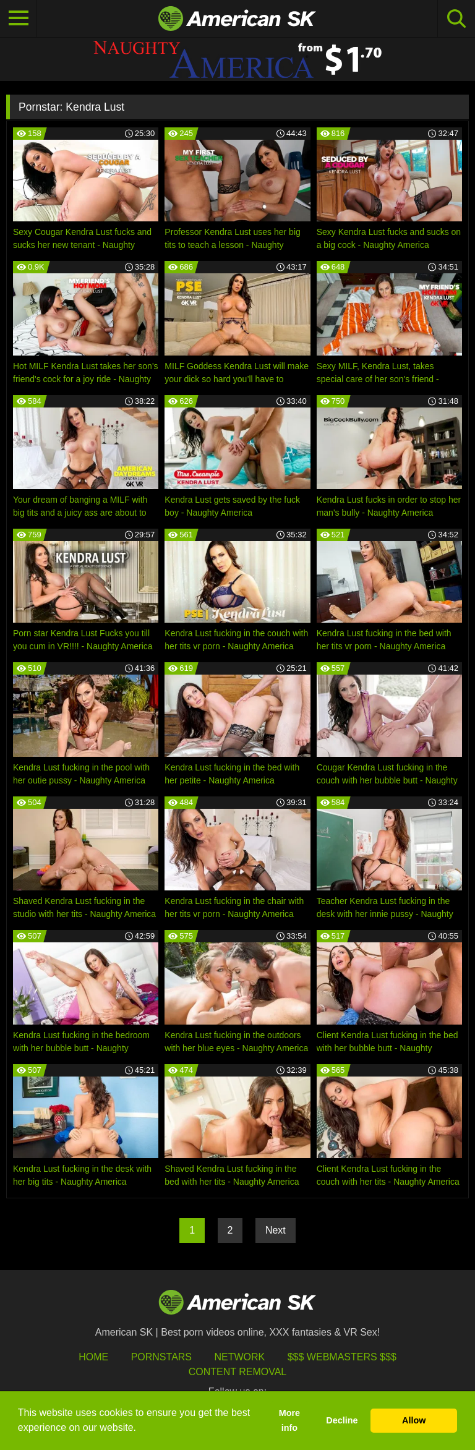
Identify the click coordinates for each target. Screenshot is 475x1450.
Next (275, 1230)
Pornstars (161, 1357)
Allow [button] (414, 1420)
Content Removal (238, 1372)
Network (239, 1357)
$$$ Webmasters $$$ (342, 1357)
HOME (93, 1357)
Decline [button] (341, 1420)
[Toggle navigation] (18, 18)
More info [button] (289, 1420)
